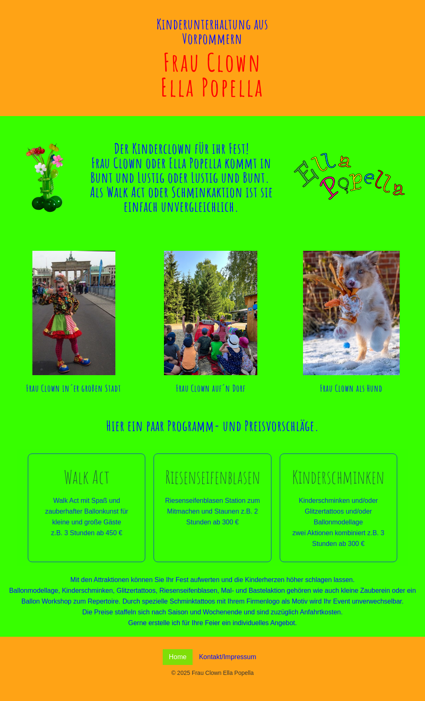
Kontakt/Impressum (227, 656)
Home (178, 656)
